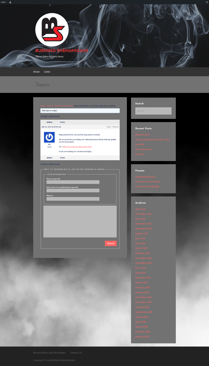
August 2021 (141, 233)
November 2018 (143, 302)
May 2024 (140, 209)
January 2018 (142, 336)
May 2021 (140, 243)
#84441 (115, 127)
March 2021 (141, 248)
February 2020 (143, 277)
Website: (50, 196)
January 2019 (142, 292)
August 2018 (141, 317)
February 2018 (142, 331)
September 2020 (144, 263)
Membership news (145, 176)
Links (47, 71)
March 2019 (141, 282)
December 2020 (143, 258)
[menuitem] (10, 2)
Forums (50, 106)
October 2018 (142, 307)
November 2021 (143, 223)
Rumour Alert (142, 134)
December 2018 (143, 297)
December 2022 (143, 214)
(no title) (139, 144)
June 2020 (140, 268)
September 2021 (143, 228)
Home (36, 71)
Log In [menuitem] (3, 2)
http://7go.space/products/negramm (77, 147)
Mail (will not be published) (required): (62, 187)
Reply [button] (109, 127)
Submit (110, 243)
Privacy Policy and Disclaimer (49, 352)
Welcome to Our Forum (64, 106)
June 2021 (140, 238)
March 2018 (141, 326)
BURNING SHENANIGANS (61, 51)
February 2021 (142, 253)
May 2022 (140, 219)
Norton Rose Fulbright (147, 186)
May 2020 (140, 272)
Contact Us (76, 352)
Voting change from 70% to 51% (152, 139)
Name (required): (53, 179)
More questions (143, 149)
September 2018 (143, 312)
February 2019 (142, 287)
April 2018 (140, 321)
